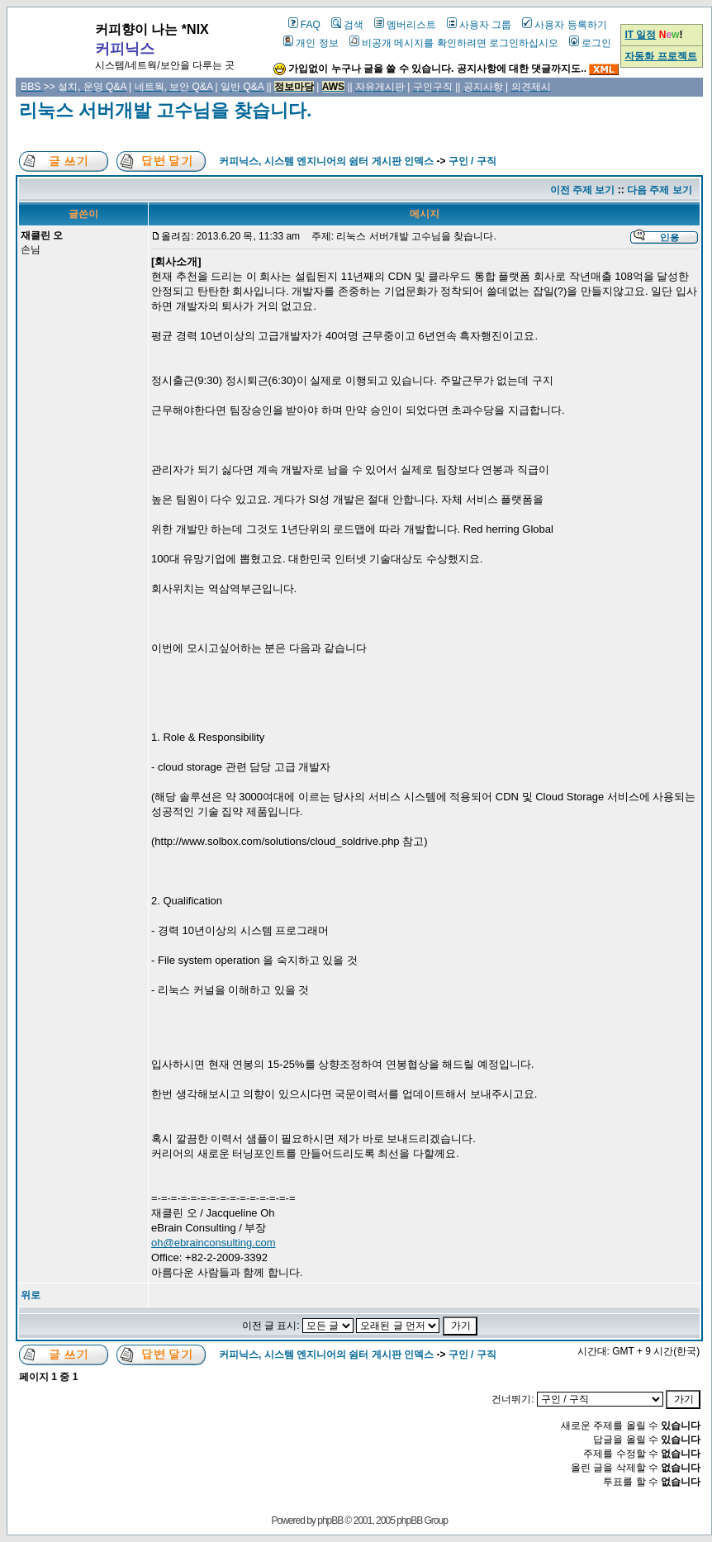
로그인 (590, 43)
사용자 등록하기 (564, 25)
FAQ (304, 25)
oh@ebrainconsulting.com (213, 1242)
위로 (30, 1295)
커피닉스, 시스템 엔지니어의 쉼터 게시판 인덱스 (326, 161)
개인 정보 (310, 43)
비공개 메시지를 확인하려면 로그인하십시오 (453, 43)
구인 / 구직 (472, 161)
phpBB (330, 1520)
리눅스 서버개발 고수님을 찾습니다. (165, 110)
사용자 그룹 (479, 25)
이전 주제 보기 (582, 190)
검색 (347, 25)
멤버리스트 (405, 25)
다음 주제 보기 (659, 190)
